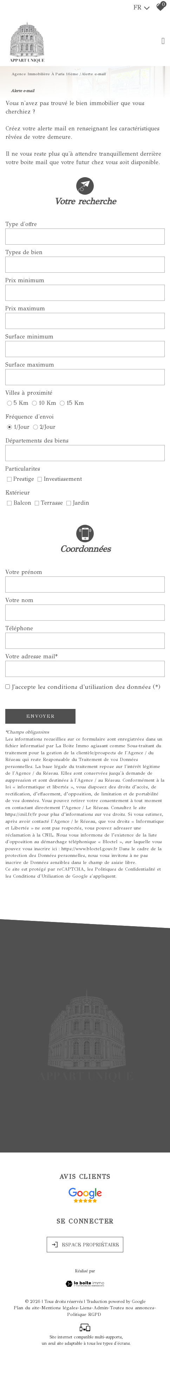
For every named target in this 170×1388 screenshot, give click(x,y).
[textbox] (85, 238)
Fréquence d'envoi (29, 418)
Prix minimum (24, 282)
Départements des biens (36, 442)
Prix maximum (25, 310)
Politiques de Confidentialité (125, 871)
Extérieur (17, 494)
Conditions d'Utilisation (38, 878)
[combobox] (85, 239)
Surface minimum (29, 338)
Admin (100, 1340)
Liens (85, 1340)
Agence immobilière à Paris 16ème (45, 72)
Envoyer (40, 718)
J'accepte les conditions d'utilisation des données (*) (86, 689)
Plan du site (26, 1340)
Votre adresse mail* (31, 658)
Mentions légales (59, 1340)
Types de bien (23, 254)
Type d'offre (21, 226)
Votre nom (19, 602)
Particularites (22, 470)
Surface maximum (29, 366)
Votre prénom (23, 574)
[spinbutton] (85, 295)
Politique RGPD (84, 1347)
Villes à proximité (28, 395)
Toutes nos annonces (132, 1340)
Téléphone (19, 630)
